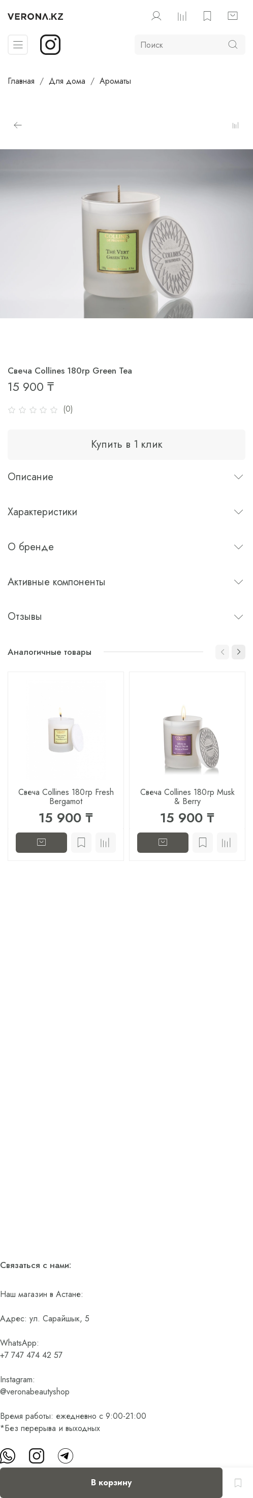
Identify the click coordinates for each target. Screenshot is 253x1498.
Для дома (67, 81)
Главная (21, 81)
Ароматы (115, 81)
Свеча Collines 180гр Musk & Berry (187, 796)
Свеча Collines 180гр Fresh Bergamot (66, 796)
